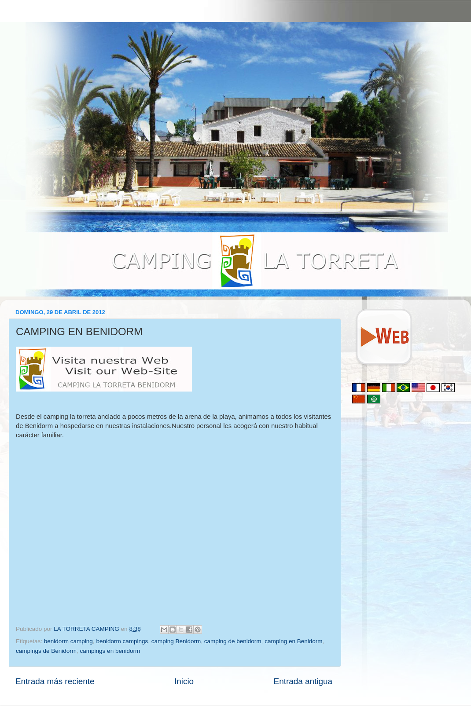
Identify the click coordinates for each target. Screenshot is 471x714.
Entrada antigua (303, 681)
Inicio (184, 681)
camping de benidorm (232, 641)
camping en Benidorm (293, 641)
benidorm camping (68, 641)
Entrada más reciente (55, 681)
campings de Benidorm (46, 651)
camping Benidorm (176, 641)
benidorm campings (122, 641)
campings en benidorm (110, 651)
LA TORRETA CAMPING (87, 629)
